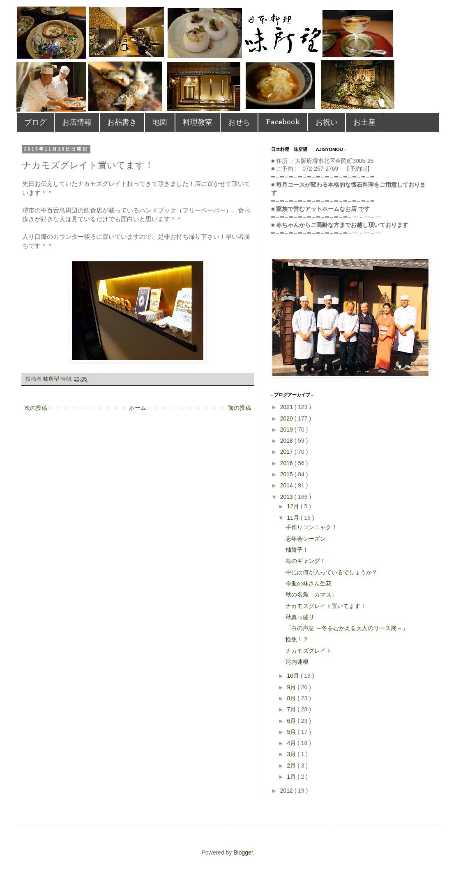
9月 (292, 687)
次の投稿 (35, 408)
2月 (292, 765)
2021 (287, 407)
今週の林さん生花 (309, 583)
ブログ (35, 122)
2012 (287, 790)
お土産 (364, 122)
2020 (287, 418)
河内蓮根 (297, 661)
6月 (292, 721)
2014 (287, 485)
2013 (287, 497)
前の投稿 (239, 408)
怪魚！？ (297, 639)
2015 (287, 474)
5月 (292, 732)
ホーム (137, 408)
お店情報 (77, 122)
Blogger (243, 852)
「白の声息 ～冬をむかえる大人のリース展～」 (347, 628)
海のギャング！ (306, 561)
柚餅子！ (297, 549)
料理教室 (197, 122)
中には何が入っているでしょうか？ (332, 572)
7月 (292, 709)
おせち (239, 122)
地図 (159, 122)
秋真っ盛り (300, 617)
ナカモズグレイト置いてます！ (326, 606)
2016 (287, 463)
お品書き (122, 122)
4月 (292, 743)
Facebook (283, 121)
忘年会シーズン (306, 538)
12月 (293, 506)
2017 (287, 451)
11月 (293, 517)
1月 (292, 776)
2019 (287, 429)
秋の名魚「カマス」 (311, 594)
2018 (287, 440)
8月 (292, 698)
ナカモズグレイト (309, 650)
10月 (293, 675)
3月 (292, 754)
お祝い (327, 122)
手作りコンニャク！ (311, 527)
